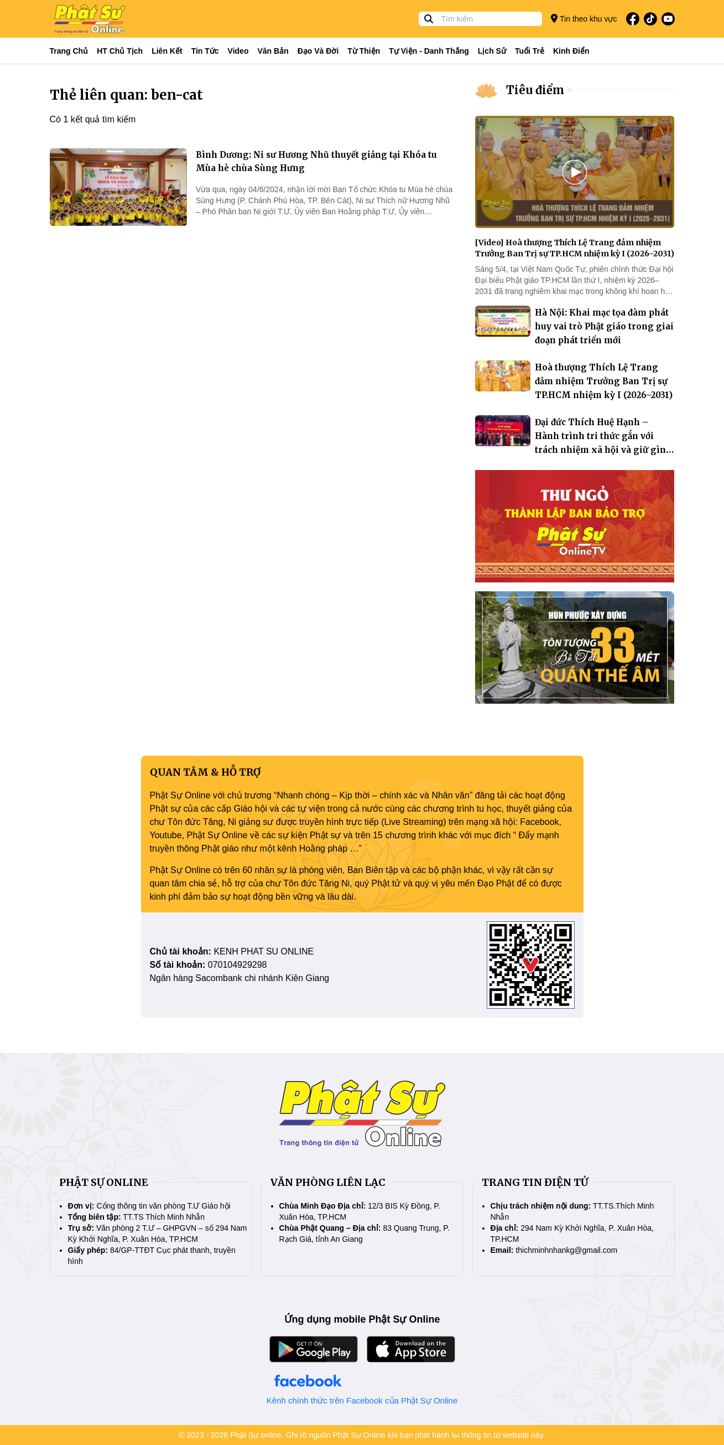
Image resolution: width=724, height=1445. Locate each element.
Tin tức (205, 51)
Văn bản (272, 51)
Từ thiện (363, 51)
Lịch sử (492, 51)
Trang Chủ (69, 51)
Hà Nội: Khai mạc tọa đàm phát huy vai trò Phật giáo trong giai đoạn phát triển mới (604, 326)
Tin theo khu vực (584, 18)
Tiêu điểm (535, 90)
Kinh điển (571, 51)
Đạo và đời (318, 51)
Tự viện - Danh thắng (429, 51)
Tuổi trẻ (529, 51)
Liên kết (167, 51)
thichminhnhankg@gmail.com (566, 1250)
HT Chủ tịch (120, 51)
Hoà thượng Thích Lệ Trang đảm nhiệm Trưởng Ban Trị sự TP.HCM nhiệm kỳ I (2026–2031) (604, 381)
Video (238, 51)
